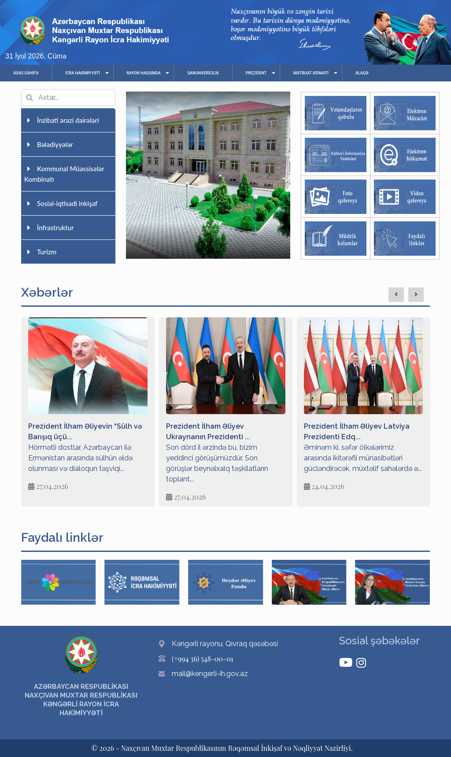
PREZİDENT (256, 73)
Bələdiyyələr (48, 144)
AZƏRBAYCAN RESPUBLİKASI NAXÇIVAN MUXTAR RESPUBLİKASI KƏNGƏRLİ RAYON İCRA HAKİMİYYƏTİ (81, 700)
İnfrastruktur (49, 228)
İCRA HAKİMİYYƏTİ (82, 73)
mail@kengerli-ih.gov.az (210, 673)
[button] (268, 175)
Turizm (40, 252)
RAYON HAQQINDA (144, 73)
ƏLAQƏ (362, 73)
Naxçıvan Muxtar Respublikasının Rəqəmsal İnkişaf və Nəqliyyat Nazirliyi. (237, 748)
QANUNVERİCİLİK (202, 73)
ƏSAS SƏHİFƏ (25, 73)
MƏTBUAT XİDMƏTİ (311, 73)
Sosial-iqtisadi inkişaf (60, 203)
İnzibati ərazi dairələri (61, 120)
